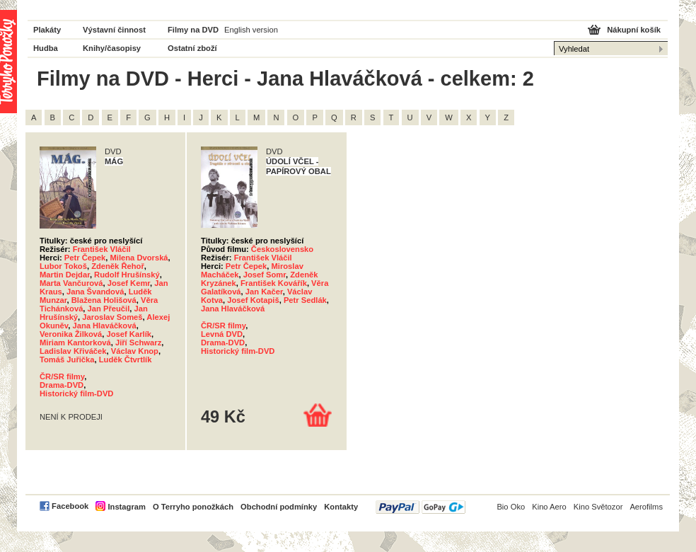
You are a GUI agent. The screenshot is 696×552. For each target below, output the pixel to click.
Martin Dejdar (65, 274)
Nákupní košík (634, 29)
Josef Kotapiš (253, 300)
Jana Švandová (95, 291)
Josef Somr (264, 274)
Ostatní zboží (192, 48)
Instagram (126, 506)
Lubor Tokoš (63, 266)
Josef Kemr (129, 283)
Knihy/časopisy (112, 48)
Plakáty (47, 29)
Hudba (45, 48)
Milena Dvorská (139, 257)
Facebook (70, 506)
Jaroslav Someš (112, 317)
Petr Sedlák (305, 300)
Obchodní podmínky (278, 506)
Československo (282, 249)
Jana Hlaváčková (104, 325)
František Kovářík (273, 283)
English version (251, 29)
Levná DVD (222, 334)
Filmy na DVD (193, 29)
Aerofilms (646, 506)
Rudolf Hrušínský (127, 274)
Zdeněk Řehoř (117, 266)
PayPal (420, 507)
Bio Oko (511, 506)
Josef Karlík (129, 334)
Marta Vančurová (71, 283)
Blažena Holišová (104, 300)
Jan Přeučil (109, 308)
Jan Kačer (264, 291)
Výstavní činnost (114, 29)
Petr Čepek (84, 257)
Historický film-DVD (76, 393)
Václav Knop (134, 351)
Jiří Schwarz (138, 342)
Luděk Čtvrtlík (125, 359)
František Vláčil (102, 249)
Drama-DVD (61, 385)
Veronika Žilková (71, 334)
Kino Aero (549, 506)
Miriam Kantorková (75, 342)
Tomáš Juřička (67, 359)
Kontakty (341, 506)
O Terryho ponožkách (193, 506)
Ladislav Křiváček (73, 351)
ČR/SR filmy (62, 376)
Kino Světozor (598, 506)
